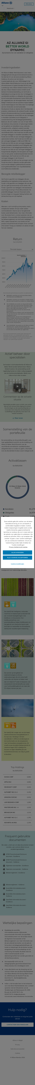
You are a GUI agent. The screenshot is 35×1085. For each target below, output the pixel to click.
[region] (17, 542)
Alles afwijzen (17, 552)
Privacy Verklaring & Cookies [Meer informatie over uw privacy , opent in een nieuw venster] (18, 547)
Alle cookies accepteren (17, 558)
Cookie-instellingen (17, 564)
